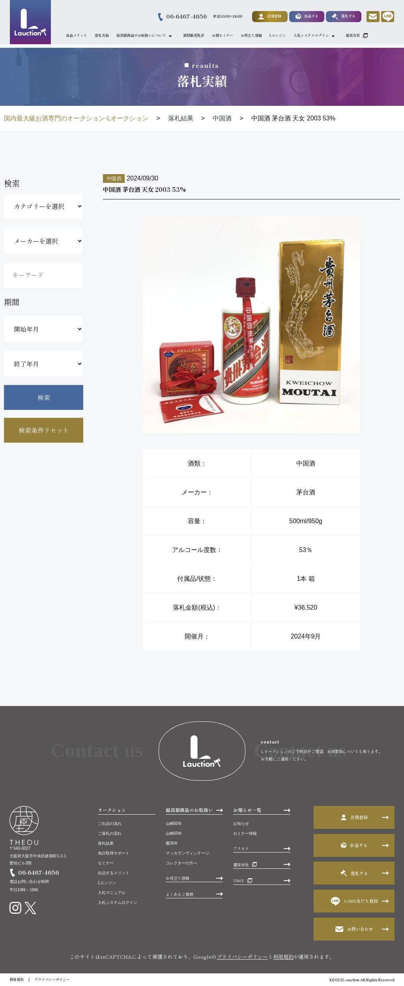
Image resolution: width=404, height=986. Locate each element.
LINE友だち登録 (354, 901)
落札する (343, 16)
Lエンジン (278, 35)
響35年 (172, 843)
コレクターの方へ (181, 863)
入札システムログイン (311, 35)
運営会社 (353, 35)
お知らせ (241, 823)
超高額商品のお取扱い (189, 810)
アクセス (241, 848)
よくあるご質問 (179, 894)
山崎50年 (174, 823)
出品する (306, 16)
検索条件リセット (44, 430)
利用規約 (283, 956)
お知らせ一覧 (247, 810)
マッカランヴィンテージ (187, 853)
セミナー (106, 863)
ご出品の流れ (110, 823)
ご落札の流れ (110, 833)
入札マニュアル (111, 892)
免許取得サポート (113, 853)
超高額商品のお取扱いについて (141, 35)
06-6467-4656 (186, 16)
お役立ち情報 (251, 35)
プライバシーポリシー (242, 956)
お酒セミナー (223, 35)
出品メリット (77, 35)
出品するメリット (113, 873)
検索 (43, 397)
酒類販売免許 (194, 35)
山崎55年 (174, 833)
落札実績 (102, 35)
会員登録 (269, 16)
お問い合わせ (354, 929)
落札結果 (106, 843)
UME (238, 880)
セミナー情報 (245, 833)
